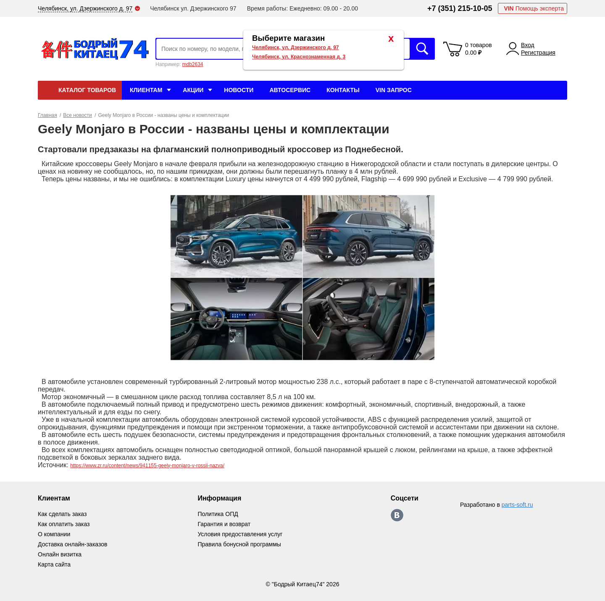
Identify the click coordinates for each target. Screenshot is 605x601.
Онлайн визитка (60, 554)
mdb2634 (192, 64)
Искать (422, 49)
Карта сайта (54, 564)
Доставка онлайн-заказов (72, 544)
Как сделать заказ (62, 514)
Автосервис (289, 90)
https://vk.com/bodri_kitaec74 (397, 515)
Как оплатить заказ (63, 524)
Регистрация (538, 52)
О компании (54, 534)
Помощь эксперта (534, 8)
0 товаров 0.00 (478, 49)
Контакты (342, 90)
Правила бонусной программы (239, 544)
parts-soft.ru (517, 504)
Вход (527, 45)
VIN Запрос (394, 90)
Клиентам (146, 90)
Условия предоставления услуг (239, 534)
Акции (193, 90)
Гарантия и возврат (223, 524)
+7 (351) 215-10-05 (459, 8)
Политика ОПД (217, 514)
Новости (238, 90)
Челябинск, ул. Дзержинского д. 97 (295, 47)
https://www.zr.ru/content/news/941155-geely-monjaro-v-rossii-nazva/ (147, 466)
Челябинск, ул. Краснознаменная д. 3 (298, 57)
